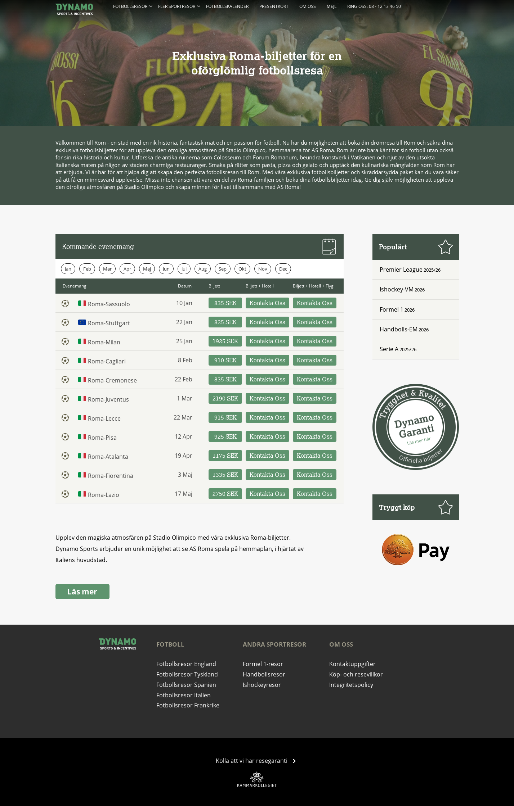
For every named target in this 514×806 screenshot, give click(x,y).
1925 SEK (225, 341)
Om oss (307, 6)
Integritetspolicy (351, 685)
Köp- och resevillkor (356, 674)
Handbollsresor (264, 674)
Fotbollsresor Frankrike (187, 705)
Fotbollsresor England (186, 664)
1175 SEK (225, 455)
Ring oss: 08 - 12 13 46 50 (374, 6)
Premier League (401, 269)
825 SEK (225, 322)
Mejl (331, 6)
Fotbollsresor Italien (183, 695)
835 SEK (225, 303)
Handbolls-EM (398, 329)
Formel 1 (391, 309)
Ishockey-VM (397, 289)
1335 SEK (225, 475)
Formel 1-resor (263, 664)
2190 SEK (225, 398)
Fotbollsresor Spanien (186, 685)
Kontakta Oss (267, 303)
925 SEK (225, 436)
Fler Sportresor (179, 5)
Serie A (389, 349)
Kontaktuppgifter (352, 664)
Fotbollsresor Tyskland (187, 674)
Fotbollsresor (133, 5)
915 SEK (225, 417)
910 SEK (225, 360)
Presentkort (274, 6)
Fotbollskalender (227, 6)
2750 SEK (225, 494)
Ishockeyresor (262, 685)
